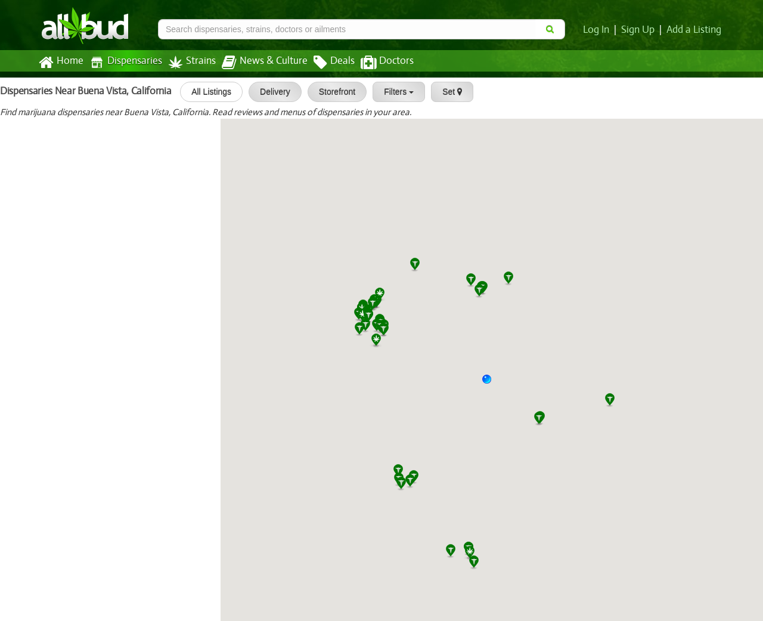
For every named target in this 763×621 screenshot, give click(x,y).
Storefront (332, 92)
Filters (393, 92)
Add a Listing (694, 30)
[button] (491, 384)
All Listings (206, 92)
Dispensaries (123, 62)
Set (447, 92)
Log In (598, 30)
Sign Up (640, 30)
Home (60, 62)
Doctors (377, 62)
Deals (325, 62)
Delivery (270, 92)
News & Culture (258, 62)
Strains (188, 62)
